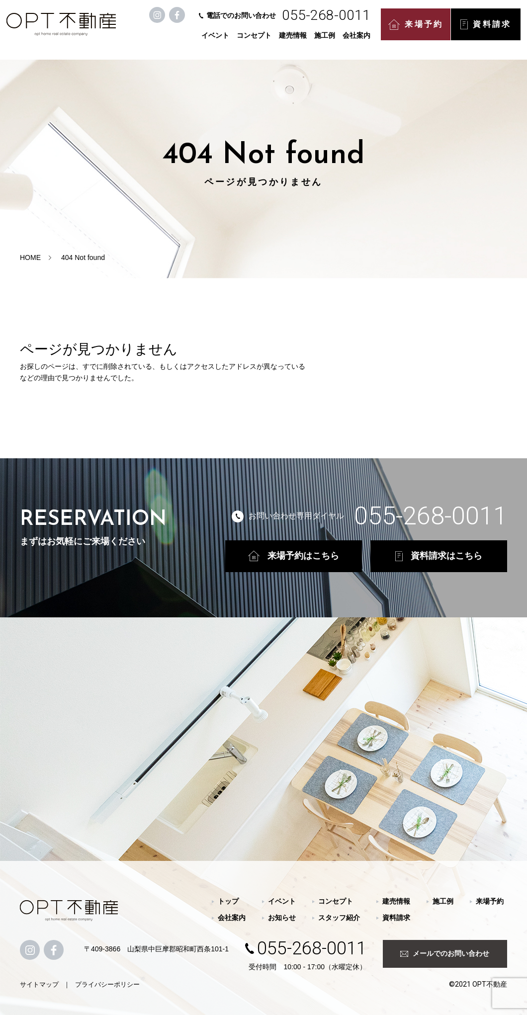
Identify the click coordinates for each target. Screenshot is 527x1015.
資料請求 (487, 30)
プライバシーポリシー (107, 984)
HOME (30, 257)
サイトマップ (39, 984)
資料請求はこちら (438, 556)
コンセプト (255, 41)
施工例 (326, 41)
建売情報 (294, 41)
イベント (217, 41)
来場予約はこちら (293, 556)
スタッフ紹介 (339, 918)
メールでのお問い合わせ (444, 953)
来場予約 (417, 30)
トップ (228, 901)
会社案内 (358, 41)
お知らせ (282, 918)
